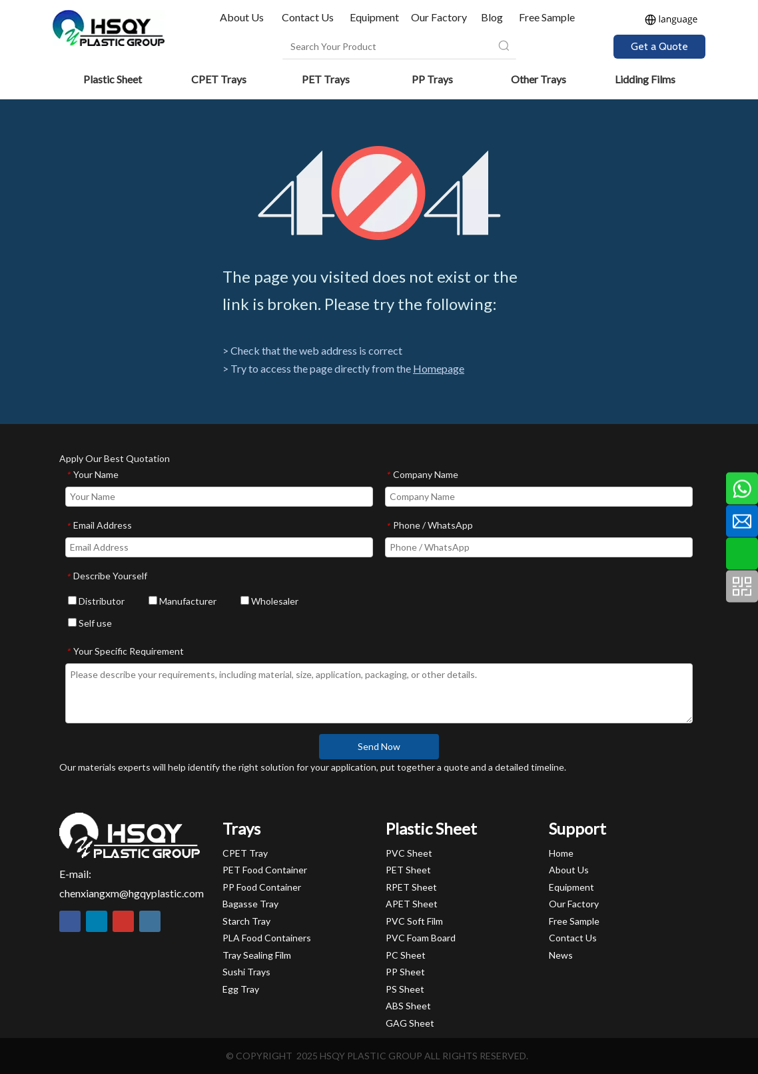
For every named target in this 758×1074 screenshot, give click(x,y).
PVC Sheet (409, 853)
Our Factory (439, 17)
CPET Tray (245, 853)
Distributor (96, 601)
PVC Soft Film (414, 921)
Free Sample (547, 17)
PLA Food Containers (266, 937)
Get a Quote (659, 46)
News (561, 955)
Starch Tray (246, 921)
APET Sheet (412, 903)
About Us (243, 17)
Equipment (374, 17)
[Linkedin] (96, 921)
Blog (492, 17)
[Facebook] (70, 921)
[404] (379, 193)
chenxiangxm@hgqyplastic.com (131, 893)
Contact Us (308, 17)
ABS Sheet (408, 1005)
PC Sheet (406, 955)
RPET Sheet (411, 887)
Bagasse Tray (250, 903)
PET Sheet (408, 869)
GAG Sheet (410, 1023)
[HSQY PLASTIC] (129, 835)
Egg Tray (240, 989)
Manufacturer (182, 601)
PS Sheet (405, 989)
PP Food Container (261, 887)
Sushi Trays (246, 971)
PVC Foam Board (421, 937)
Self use (90, 623)
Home (561, 853)
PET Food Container (264, 869)
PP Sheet (405, 971)
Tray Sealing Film (256, 955)
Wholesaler (269, 601)
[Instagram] (150, 921)
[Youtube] (123, 921)
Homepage (438, 368)
